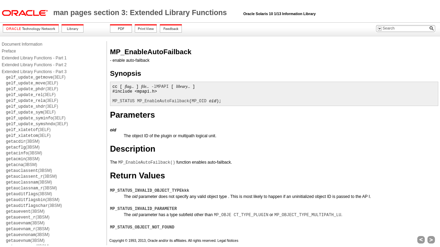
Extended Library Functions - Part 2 (34, 64)
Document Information (22, 44)
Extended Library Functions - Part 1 (34, 58)
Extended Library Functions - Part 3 (34, 71)
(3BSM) (23, 141)
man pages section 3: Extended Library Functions (141, 13)
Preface (9, 51)
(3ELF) (36, 77)
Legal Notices (228, 241)
